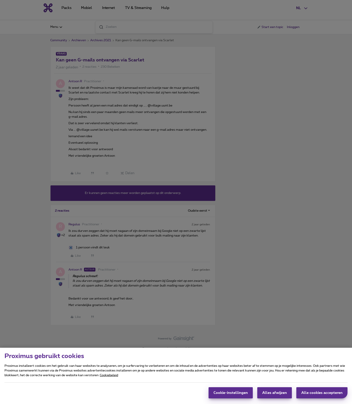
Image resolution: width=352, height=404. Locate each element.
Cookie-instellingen (230, 395)
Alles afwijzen (274, 395)
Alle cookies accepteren (322, 395)
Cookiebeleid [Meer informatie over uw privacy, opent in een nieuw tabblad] (109, 377)
